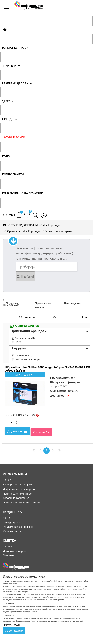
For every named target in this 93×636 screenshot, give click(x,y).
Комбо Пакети (13, 174)
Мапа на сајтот (12, 531)
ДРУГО (6, 101)
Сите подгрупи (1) (23, 355)
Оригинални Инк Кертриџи (23, 231)
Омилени (41, 432)
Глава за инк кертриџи (58, 231)
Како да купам (11, 522)
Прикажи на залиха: (43, 305)
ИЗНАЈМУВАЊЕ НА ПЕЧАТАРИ (22, 193)
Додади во (17, 431)
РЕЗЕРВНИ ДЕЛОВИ (15, 83)
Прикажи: (12, 303)
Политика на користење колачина (23, 502)
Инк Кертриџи (51, 225)
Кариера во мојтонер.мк (17, 484)
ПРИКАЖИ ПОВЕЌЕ (12, 625)
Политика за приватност (18, 493)
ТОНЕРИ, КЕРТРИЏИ (15, 47)
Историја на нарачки (15, 551)
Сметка (7, 546)
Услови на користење (16, 498)
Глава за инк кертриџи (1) (27, 359)
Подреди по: (73, 303)
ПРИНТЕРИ (9, 65)
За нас (7, 480)
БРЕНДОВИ (9, 119)
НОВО (6, 155)
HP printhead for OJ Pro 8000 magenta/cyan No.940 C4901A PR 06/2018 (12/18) (47, 368)
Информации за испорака (19, 489)
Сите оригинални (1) (25, 338)
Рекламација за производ (18, 526)
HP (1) (18, 342)
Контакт (7, 517)
